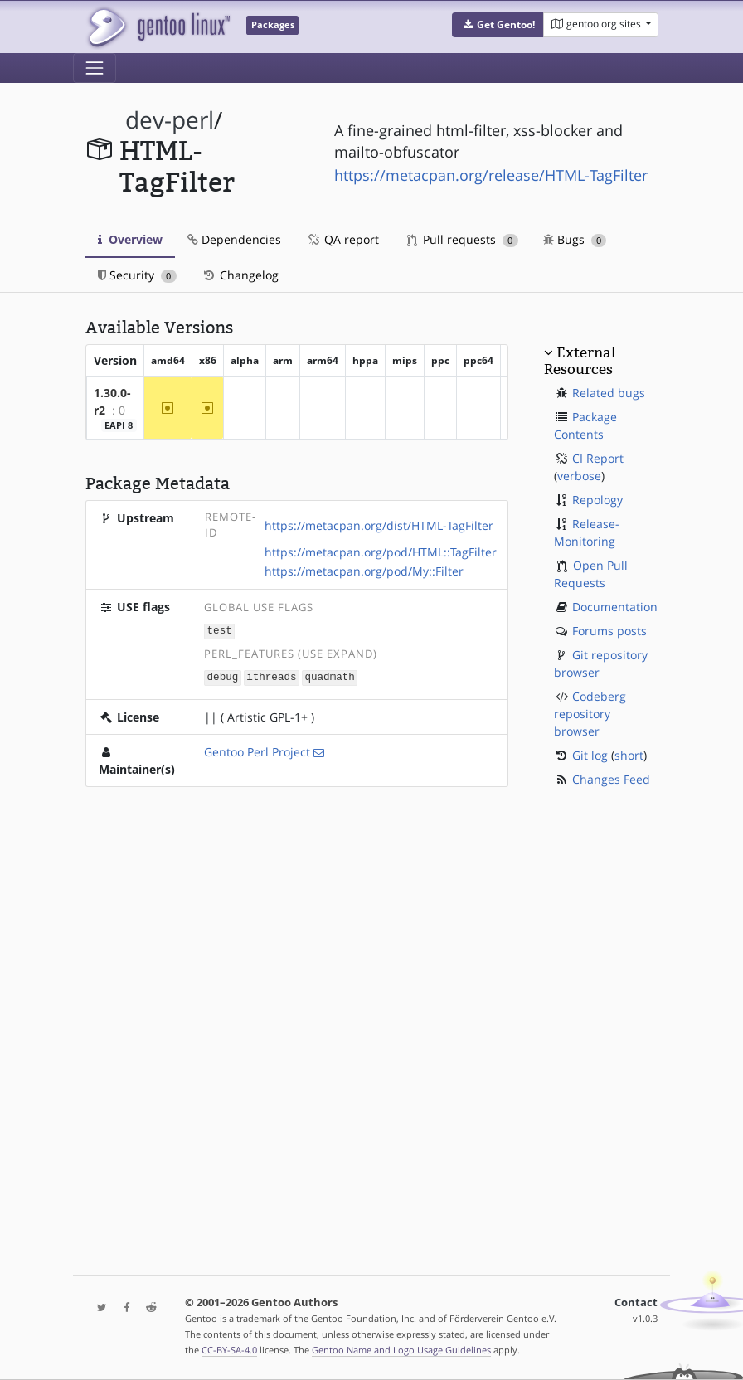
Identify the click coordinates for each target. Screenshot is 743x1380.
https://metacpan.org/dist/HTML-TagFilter (379, 525)
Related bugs (608, 393)
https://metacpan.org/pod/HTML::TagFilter (381, 552)
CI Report (598, 458)
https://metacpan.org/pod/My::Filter (364, 571)
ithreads (271, 675)
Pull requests (462, 239)
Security (137, 275)
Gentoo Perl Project (257, 750)
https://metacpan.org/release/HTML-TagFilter (491, 175)
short (628, 755)
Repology (597, 500)
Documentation (615, 607)
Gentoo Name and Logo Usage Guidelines (401, 1350)
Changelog (240, 275)
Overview (130, 239)
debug (223, 675)
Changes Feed (611, 779)
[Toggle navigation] (94, 68)
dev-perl (169, 119)
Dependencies (234, 239)
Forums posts (609, 631)
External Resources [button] (579, 360)
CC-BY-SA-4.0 (229, 1350)
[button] (498, 24)
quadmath (329, 675)
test (219, 630)
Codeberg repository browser (590, 713)
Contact (636, 1302)
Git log (590, 755)
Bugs (575, 239)
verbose (579, 475)
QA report (342, 239)
